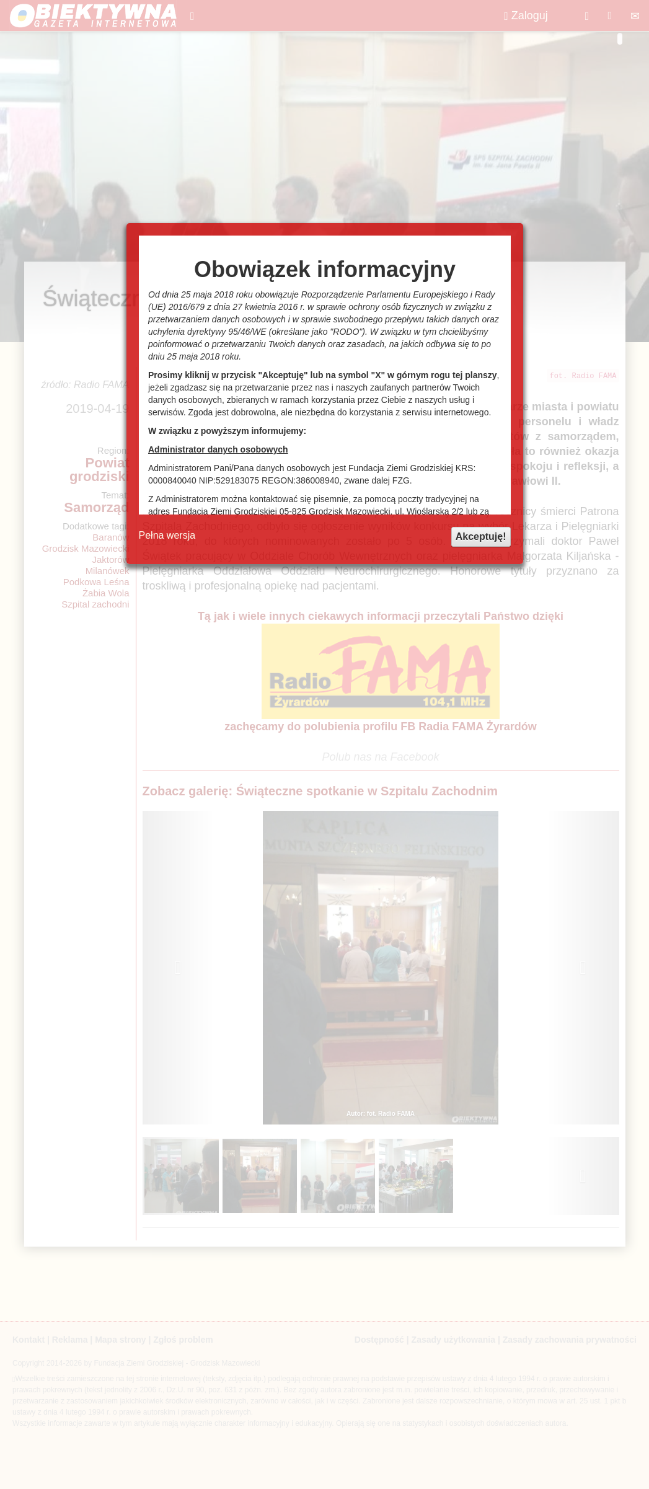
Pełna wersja (167, 535)
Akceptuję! (481, 536)
